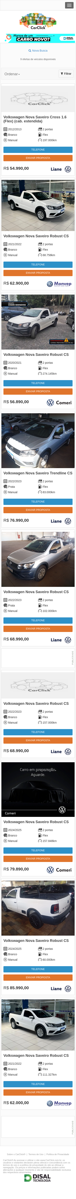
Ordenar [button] (12, 74)
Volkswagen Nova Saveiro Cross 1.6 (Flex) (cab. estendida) (34, 119)
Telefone (38, 149)
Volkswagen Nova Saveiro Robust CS (36, 236)
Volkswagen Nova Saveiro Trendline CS (37, 473)
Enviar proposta (38, 158)
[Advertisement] (38, 659)
